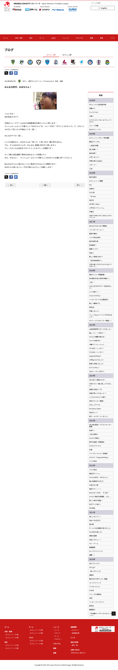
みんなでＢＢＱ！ (95, 296)
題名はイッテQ (94, 142)
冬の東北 (92, 508)
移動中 (91, 575)
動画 (91, 38)
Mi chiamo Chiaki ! (95, 409)
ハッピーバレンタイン (96, 602)
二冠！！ (92, 282)
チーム (42, 38)
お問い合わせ (75, 650)
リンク (112, 38)
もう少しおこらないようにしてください (100, 121)
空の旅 (91, 524)
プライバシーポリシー (78, 653)
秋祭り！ (92, 430)
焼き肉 (91, 200)
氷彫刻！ (92, 189)
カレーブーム (93, 543)
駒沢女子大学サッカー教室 (98, 579)
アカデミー (58, 639)
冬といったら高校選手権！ (98, 105)
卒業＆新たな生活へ (96, 161)
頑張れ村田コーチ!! (95, 389)
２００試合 (93, 461)
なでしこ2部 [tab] (67, 55)
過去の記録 (74, 642)
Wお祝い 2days (94, 204)
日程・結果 (18, 38)
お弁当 (91, 590)
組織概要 (74, 627)
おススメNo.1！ (94, 367)
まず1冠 (92, 192)
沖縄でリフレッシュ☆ (96, 344)
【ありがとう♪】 (95, 571)
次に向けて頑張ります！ (97, 380)
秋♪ (90, 185)
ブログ (53, 38)
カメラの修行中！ (95, 341)
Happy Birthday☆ (95, 356)
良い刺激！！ (93, 149)
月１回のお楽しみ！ (96, 532)
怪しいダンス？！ (95, 517)
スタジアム (79, 38)
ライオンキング (94, 587)
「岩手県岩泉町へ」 (96, 260)
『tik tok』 (93, 196)
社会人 (91, 253)
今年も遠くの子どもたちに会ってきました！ (100, 265)
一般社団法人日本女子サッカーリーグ (41, 3)
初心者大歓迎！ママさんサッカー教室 (100, 426)
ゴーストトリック (95, 583)
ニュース (66, 38)
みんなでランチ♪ (95, 446)
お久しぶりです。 (95, 405)
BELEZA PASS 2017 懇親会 (98, 226)
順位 (30, 38)
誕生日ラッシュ (94, 473)
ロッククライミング (96, 551)
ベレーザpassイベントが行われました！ (100, 316)
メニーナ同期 (93, 126)
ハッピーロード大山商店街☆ (99, 299)
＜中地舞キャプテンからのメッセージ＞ (100, 614)
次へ (78, 185)
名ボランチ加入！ (95, 504)
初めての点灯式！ (95, 520)
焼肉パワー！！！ (95, 489)
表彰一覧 (75, 645)
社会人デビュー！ (95, 540)
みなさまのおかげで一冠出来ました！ (100, 287)
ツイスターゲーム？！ (96, 230)
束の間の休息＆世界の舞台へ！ (99, 278)
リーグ (56, 630)
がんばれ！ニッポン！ (96, 348)
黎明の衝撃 (93, 536)
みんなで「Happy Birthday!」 (99, 457)
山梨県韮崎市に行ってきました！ (100, 329)
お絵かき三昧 (93, 485)
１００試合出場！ (95, 237)
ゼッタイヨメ (93, 112)
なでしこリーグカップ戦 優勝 (99, 138)
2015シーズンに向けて (96, 371)
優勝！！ (92, 555)
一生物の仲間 (93, 146)
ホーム (5, 38)
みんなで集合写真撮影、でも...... (100, 497)
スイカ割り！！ (94, 292)
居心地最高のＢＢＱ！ (96, 481)
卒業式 (91, 212)
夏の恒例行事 (93, 241)
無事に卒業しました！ (96, 364)
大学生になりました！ (96, 360)
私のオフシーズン (95, 129)
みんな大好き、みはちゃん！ (99, 477)
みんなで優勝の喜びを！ (97, 337)
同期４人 (92, 108)
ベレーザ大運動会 (95, 594)
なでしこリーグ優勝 (96, 181)
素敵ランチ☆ (93, 249)
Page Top (114, 614)
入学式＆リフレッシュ (96, 208)
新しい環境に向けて (96, 257)
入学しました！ (94, 157)
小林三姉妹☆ (93, 434)
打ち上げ (92, 567)
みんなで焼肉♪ (94, 438)
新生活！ (92, 307)
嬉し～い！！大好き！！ (97, 333)
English (104, 8)
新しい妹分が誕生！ (96, 500)
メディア (57, 633)
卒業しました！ (94, 311)
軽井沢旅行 (93, 177)
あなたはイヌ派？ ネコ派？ (99, 493)
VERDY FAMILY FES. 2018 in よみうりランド (100, 216)
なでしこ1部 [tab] (51, 55)
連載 (101, 38)
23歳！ (91, 116)
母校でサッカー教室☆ (96, 401)
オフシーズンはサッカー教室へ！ (100, 321)
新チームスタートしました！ (99, 416)
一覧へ (45, 185)
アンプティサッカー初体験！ (99, 453)
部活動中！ (93, 245)
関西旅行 (92, 610)
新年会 (91, 606)
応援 (90, 450)
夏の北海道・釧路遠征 (96, 442)
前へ (11, 185)
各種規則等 (75, 633)
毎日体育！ (93, 153)
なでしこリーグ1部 (12, 634)
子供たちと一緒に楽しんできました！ (100, 385)
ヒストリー (75, 630)
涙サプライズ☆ (94, 563)
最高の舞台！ (93, 234)
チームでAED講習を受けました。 (100, 528)
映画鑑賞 (92, 547)
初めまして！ (93, 412)
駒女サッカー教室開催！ (97, 275)
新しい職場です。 (95, 303)
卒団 (90, 598)
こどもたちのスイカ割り (97, 397)
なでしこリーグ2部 (12, 637)
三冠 (90, 169)
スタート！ (93, 165)
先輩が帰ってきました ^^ (97, 393)
